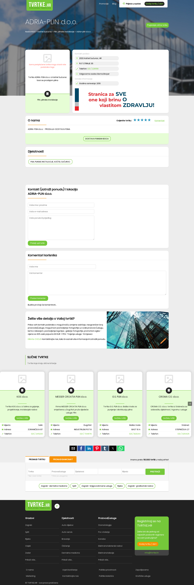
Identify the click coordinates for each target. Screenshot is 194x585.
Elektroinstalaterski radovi (110, 545)
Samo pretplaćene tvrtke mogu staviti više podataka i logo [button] (47, 65)
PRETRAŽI (155, 472)
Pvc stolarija (104, 532)
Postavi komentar (38, 298)
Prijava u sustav (131, 3)
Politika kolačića (106, 576)
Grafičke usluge (142, 576)
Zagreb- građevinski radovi (140, 486)
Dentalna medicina (71, 552)
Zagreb (28, 525)
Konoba (102, 539)
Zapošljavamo (142, 569)
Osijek (28, 545)
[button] (73, 448)
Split (74, 486)
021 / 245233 (37, 433)
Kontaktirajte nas (70, 576)
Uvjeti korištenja (69, 569)
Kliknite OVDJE (34, 339)
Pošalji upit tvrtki (37, 243)
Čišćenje (66, 545)
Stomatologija (104, 525)
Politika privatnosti (107, 569)
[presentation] (190, 404)
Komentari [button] (160, 120)
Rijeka (120, 486)
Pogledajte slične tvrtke (157, 25)
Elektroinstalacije (106, 552)
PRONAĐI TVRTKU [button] (37, 459)
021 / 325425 (183, 433)
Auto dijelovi (67, 525)
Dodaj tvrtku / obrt (154, 3)
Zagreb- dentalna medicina (54, 486)
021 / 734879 (86, 433)
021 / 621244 (134, 433)
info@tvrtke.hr (152, 552)
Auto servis (67, 532)
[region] (97, 41)
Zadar (28, 552)
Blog (114, 3)
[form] (97, 474)
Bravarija (66, 539)
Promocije (104, 3)
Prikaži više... (30, 559)
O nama (30, 569)
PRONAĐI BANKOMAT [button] (63, 459)
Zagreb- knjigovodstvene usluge (97, 486)
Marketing (30, 576)
